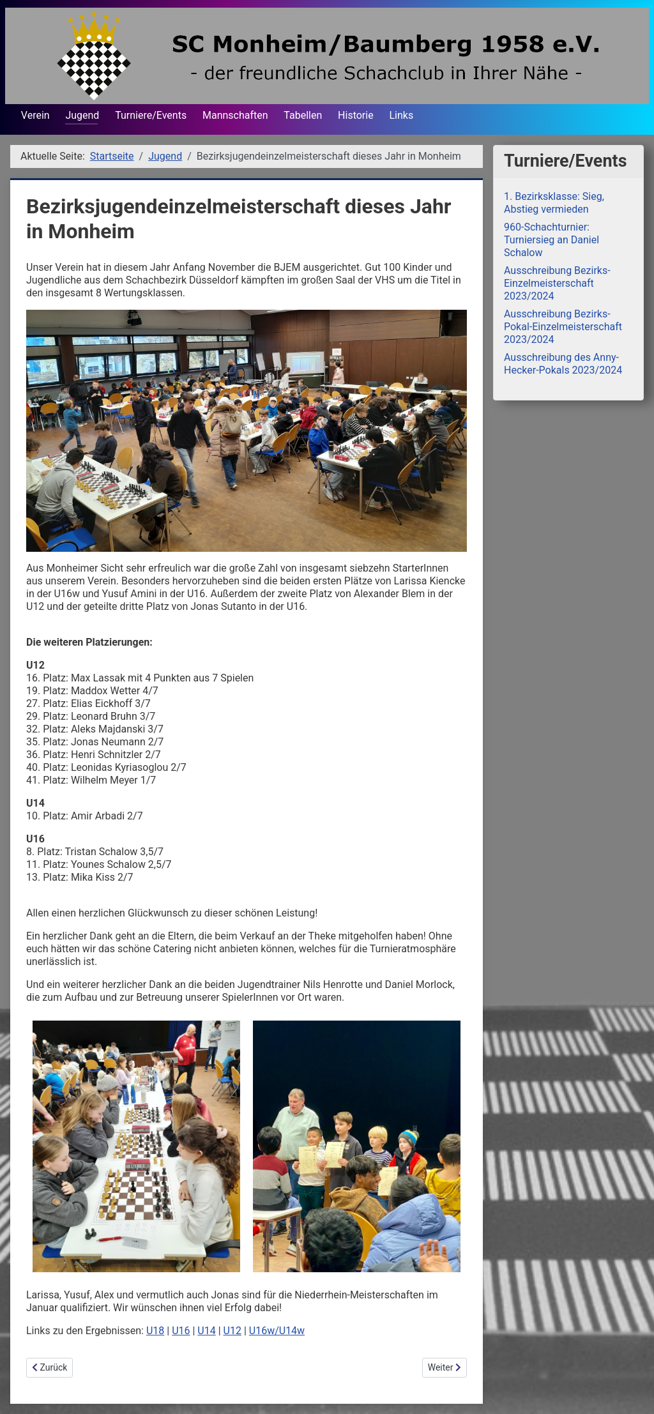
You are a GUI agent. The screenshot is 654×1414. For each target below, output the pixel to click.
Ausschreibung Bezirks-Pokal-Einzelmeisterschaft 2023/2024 (563, 327)
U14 (206, 1331)
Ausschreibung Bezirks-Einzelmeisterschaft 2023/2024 (557, 283)
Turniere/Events (150, 115)
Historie (356, 115)
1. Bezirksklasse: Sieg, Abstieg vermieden (554, 202)
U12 (232, 1331)
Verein (35, 115)
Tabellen (303, 115)
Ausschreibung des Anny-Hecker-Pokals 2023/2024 (563, 363)
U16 (181, 1331)
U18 (155, 1331)
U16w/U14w (277, 1331)
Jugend (82, 115)
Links (401, 115)
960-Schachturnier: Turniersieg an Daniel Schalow (551, 240)
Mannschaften (235, 115)
